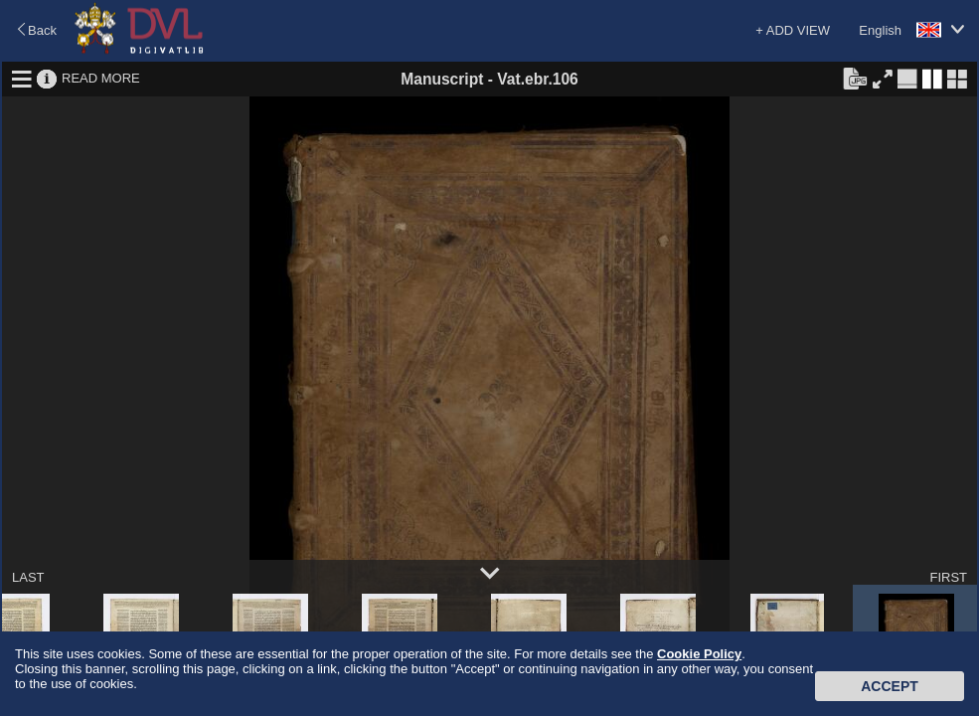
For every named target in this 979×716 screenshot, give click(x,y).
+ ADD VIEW (792, 30)
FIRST (948, 577)
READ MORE (101, 78)
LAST (28, 577)
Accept (889, 686)
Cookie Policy (699, 653)
